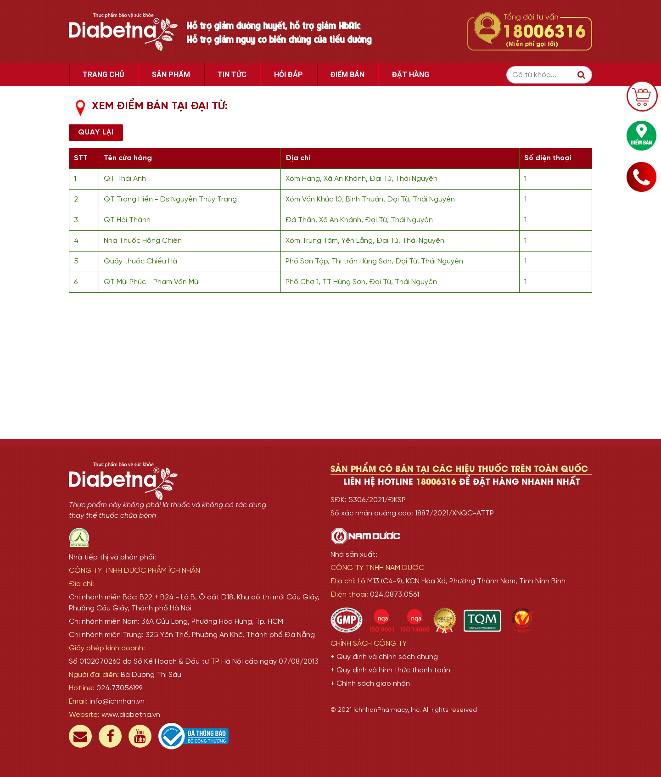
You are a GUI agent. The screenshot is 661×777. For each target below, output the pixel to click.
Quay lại (96, 132)
